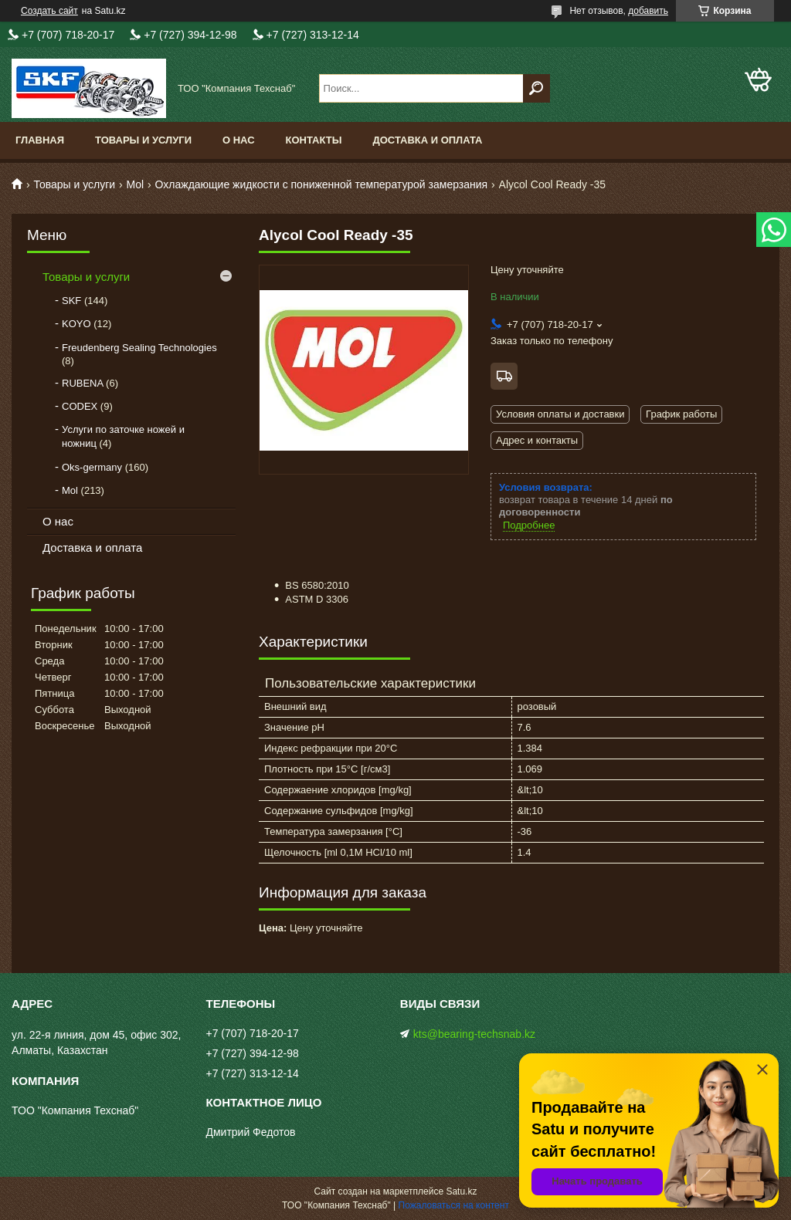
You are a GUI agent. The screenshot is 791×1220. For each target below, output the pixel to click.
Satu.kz (461, 1191)
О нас (238, 140)
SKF (71, 300)
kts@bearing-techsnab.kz (474, 1034)
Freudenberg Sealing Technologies (139, 347)
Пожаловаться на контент (454, 1205)
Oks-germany (92, 467)
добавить (648, 10)
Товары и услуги (143, 140)
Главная (39, 140)
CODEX (79, 406)
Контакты (314, 140)
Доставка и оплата (427, 140)
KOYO (76, 324)
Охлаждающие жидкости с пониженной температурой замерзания (321, 184)
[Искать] (536, 88)
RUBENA (82, 383)
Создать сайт (49, 10)
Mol (135, 184)
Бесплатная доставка (504, 376)
